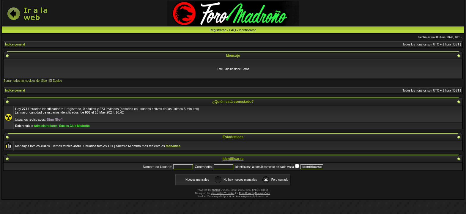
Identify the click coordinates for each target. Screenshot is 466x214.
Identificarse (247, 30)
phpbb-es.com (259, 196)
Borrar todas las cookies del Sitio (25, 80)
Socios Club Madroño (74, 126)
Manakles (173, 146)
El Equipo (55, 80)
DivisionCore (262, 193)
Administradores (45, 126)
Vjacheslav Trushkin (222, 193)
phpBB (216, 189)
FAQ (232, 30)
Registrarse (218, 30)
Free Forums (246, 193)
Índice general (15, 44)
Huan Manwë (237, 196)
